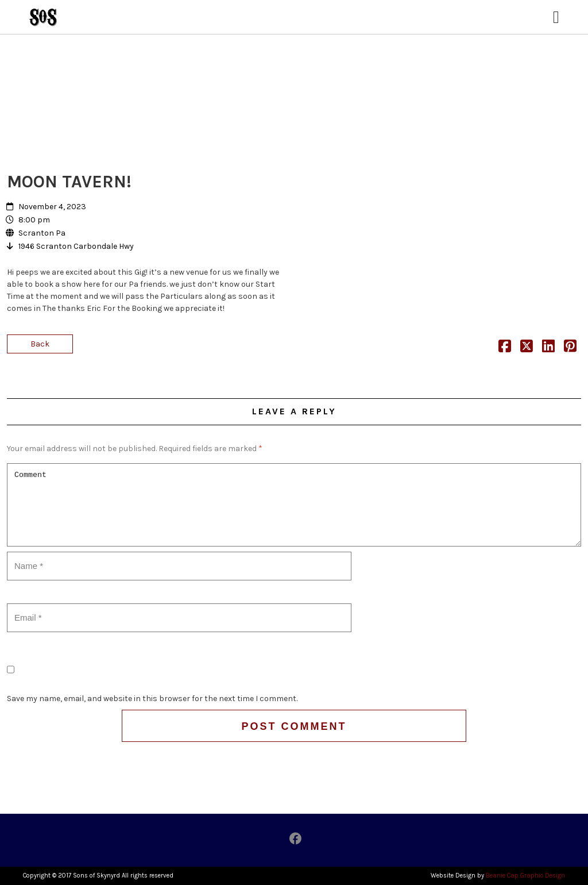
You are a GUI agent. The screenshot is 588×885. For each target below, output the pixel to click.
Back (39, 344)
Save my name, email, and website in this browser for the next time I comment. (152, 698)
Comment (294, 505)
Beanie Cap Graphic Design (525, 875)
